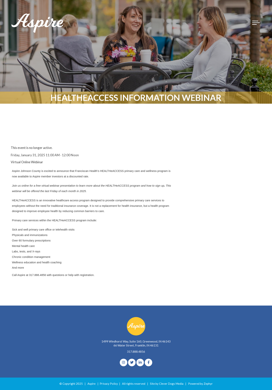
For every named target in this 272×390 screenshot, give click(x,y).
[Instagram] (123, 362)
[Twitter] (132, 362)
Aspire (91, 383)
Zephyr (208, 383)
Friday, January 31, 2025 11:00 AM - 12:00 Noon (45, 155)
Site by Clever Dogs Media (166, 383)
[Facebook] (148, 362)
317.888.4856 (136, 351)
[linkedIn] (140, 362)
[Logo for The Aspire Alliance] (37, 22)
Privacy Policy (109, 383)
